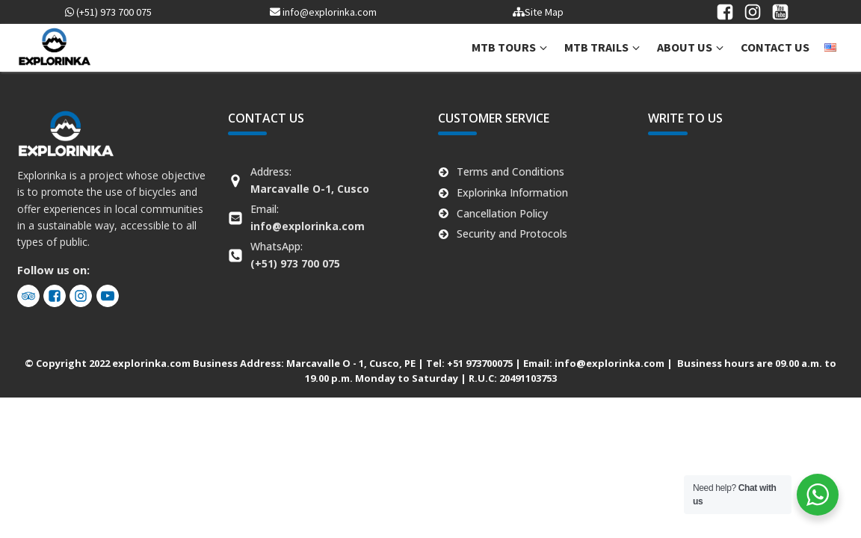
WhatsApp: (295, 254)
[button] (510, 47)
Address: (309, 179)
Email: (307, 217)
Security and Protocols (512, 233)
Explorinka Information (512, 192)
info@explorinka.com (323, 12)
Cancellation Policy (502, 213)
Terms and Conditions (510, 171)
